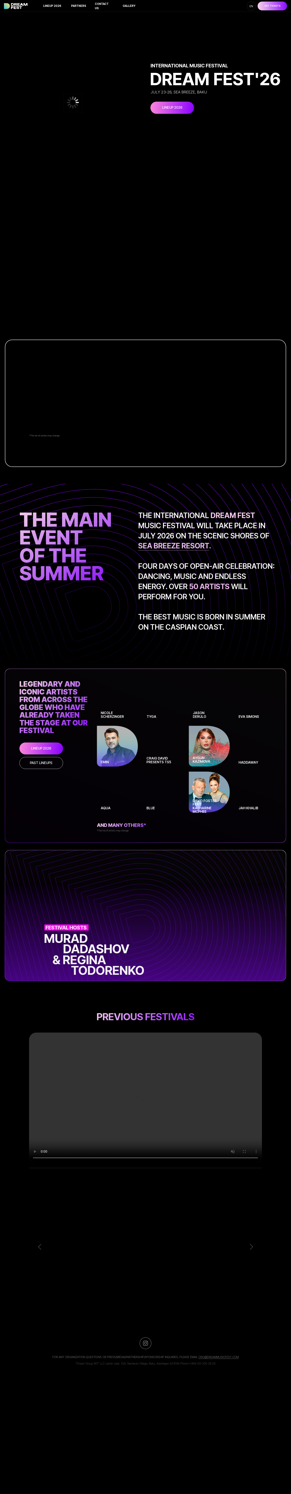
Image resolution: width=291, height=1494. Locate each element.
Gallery (129, 5)
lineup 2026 (52, 5)
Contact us (102, 6)
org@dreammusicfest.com (219, 1357)
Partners (78, 5)
